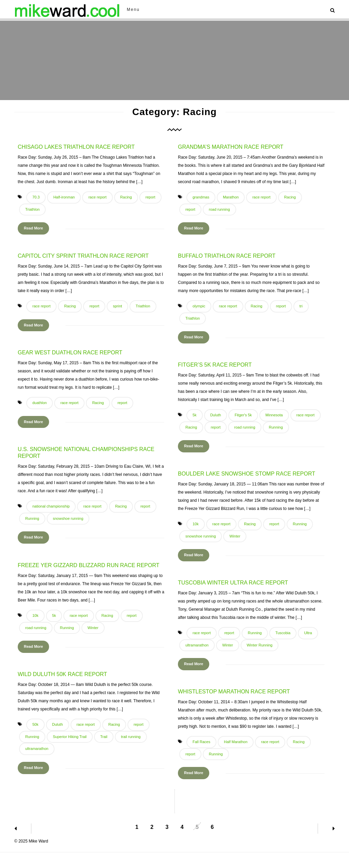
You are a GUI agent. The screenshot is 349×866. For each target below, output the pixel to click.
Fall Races (201, 742)
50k (35, 724)
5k (195, 415)
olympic (199, 306)
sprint (117, 306)
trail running (130, 737)
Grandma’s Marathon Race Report (230, 147)
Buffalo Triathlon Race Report (226, 256)
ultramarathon (197, 645)
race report (97, 197)
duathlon (39, 403)
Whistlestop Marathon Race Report (234, 691)
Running (276, 427)
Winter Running (260, 645)
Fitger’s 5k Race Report (215, 365)
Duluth (215, 415)
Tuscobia (282, 633)
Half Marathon (235, 742)
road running (219, 209)
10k (196, 524)
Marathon (231, 197)
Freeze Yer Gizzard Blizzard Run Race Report (88, 565)
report (150, 197)
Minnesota (274, 415)
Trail (103, 737)
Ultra (308, 633)
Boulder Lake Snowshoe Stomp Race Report (246, 474)
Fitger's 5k (243, 415)
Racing (126, 197)
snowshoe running (68, 518)
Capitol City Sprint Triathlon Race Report (83, 256)
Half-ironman (64, 197)
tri (301, 306)
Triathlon (32, 209)
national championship (51, 506)
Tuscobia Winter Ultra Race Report (233, 583)
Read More (33, 228)
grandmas (201, 197)
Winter (234, 536)
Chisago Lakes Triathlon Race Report (76, 147)
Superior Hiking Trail (70, 737)
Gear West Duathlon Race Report (70, 352)
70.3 (36, 197)
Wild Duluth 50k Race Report (62, 674)
